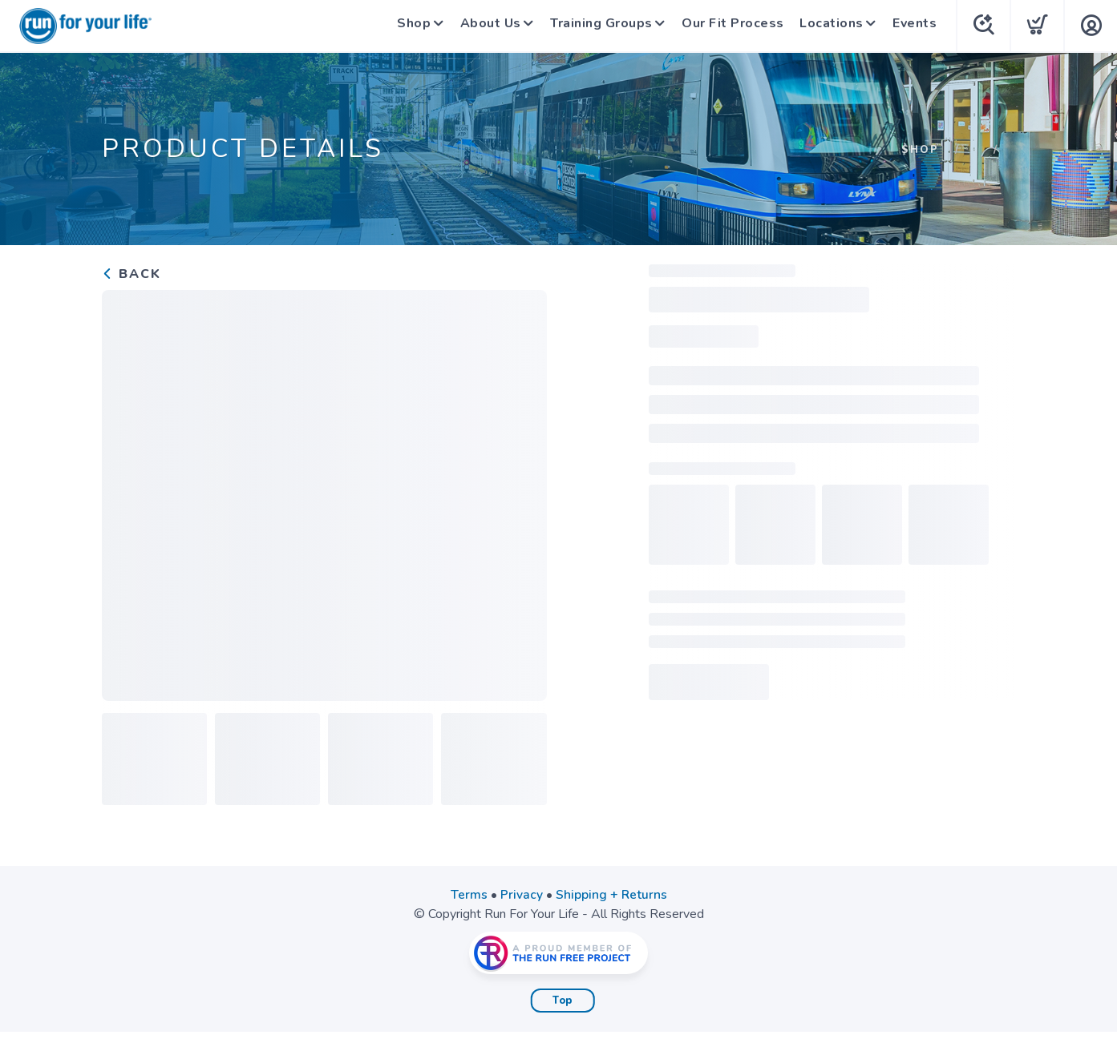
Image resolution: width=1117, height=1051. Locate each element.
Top (562, 1000)
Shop (404, 25)
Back (131, 274)
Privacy (521, 895)
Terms (468, 895)
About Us (483, 25)
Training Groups (597, 25)
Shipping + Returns (611, 895)
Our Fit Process (731, 25)
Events (914, 25)
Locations (829, 25)
